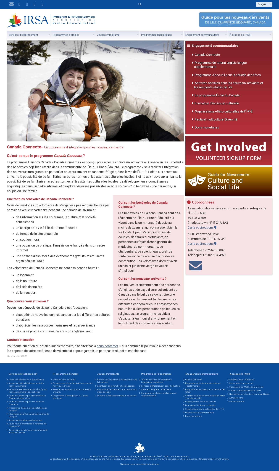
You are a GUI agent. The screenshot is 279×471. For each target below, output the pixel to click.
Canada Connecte (207, 55)
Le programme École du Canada (217, 95)
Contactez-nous (236, 401)
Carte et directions (201, 227)
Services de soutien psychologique (25, 420)
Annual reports (236, 398)
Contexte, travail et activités (241, 380)
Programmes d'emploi (66, 34)
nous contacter (107, 346)
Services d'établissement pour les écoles (116, 396)
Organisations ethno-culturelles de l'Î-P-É (223, 111)
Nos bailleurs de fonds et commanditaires (249, 394)
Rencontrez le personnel (241, 383)
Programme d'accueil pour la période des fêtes (228, 75)
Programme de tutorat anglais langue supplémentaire (220, 65)
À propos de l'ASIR (240, 34)
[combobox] (264, 4)
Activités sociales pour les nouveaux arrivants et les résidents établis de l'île (228, 85)
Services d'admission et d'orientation (26, 380)
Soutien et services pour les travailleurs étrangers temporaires (27, 397)
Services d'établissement (23, 34)
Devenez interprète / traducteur (156, 389)
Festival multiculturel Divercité (216, 119)
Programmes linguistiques (156, 34)
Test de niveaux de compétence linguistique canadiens (156, 381)
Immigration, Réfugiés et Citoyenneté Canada (207, 459)
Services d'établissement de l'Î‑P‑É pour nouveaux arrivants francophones (27, 390)
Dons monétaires (207, 127)
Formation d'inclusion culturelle (217, 103)
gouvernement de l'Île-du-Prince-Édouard (160, 459)
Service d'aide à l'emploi (64, 380)
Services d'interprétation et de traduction (160, 386)
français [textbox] (262, 4)
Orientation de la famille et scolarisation (116, 386)
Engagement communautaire (202, 34)
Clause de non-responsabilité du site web (139, 464)
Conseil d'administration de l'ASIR (245, 390)
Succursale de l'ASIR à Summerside (246, 387)
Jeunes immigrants (108, 34)
